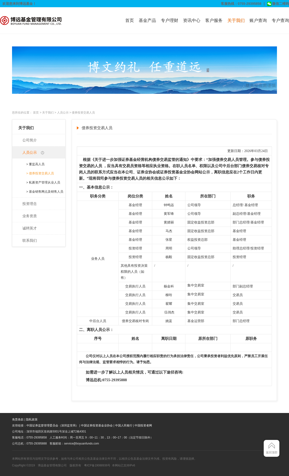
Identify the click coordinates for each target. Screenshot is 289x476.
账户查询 (258, 20)
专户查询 (280, 20)
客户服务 (214, 20)
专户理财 (169, 20)
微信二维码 (278, 4)
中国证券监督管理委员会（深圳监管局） (52, 425)
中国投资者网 (143, 425)
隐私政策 (32, 419)
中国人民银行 (123, 425)
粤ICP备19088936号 (97, 465)
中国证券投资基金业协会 (97, 425)
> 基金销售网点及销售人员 (44, 191)
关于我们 (236, 20)
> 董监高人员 (35, 164)
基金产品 (147, 20)
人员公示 (63, 112)
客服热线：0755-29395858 (241, 4)
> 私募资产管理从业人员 (43, 182)
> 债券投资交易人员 (40, 173)
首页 (129, 20)
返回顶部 (271, 452)
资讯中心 (191, 20)
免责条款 (18, 419)
